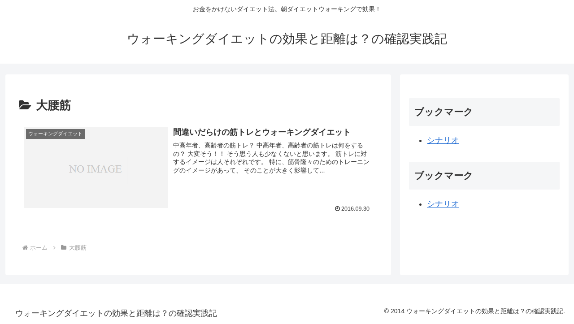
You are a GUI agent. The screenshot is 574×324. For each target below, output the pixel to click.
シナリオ (443, 140)
